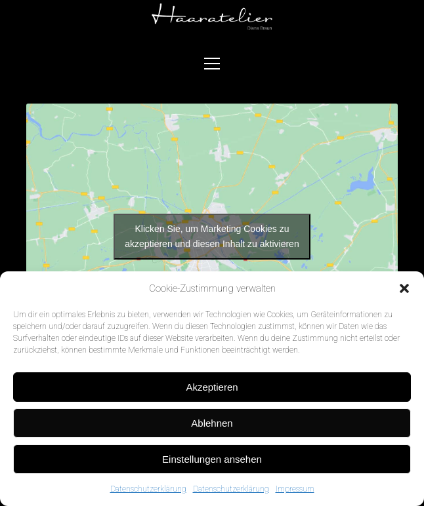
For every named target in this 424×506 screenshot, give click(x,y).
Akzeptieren (212, 387)
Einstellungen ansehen (212, 459)
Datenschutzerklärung (148, 489)
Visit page (212, 17)
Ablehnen (211, 423)
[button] (404, 288)
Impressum (295, 489)
